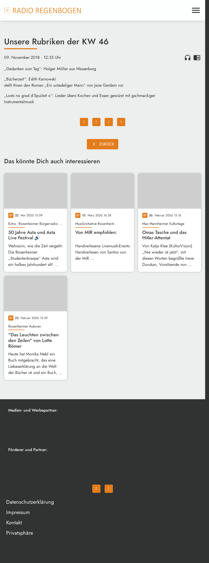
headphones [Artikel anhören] (187, 57)
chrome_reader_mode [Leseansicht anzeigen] (196, 57)
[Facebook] (96, 489)
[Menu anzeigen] (196, 10)
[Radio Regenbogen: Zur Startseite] (42, 10)
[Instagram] (109, 489)
